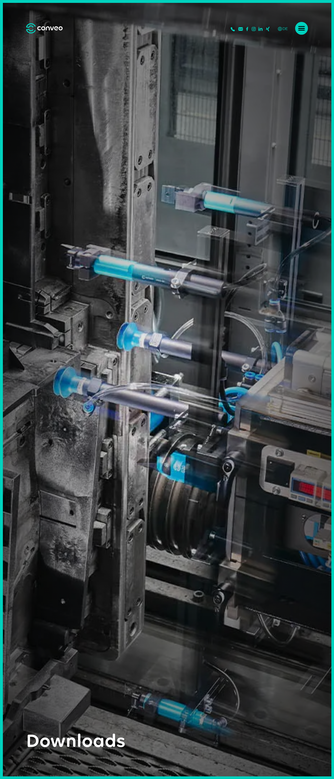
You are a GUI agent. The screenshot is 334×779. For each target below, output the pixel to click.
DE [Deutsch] (283, 28)
